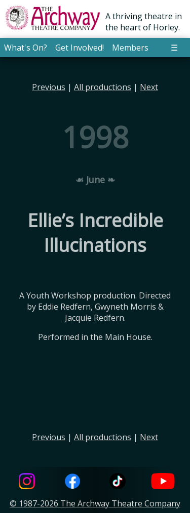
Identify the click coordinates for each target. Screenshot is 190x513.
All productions (102, 87)
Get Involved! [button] (79, 47)
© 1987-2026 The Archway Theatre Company (95, 503)
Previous (48, 87)
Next (149, 87)
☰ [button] (174, 47)
